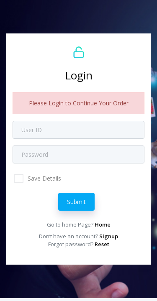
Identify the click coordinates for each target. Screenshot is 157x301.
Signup (108, 236)
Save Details (43, 178)
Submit (76, 202)
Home (103, 224)
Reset (102, 244)
